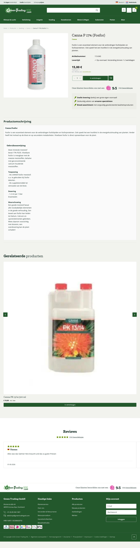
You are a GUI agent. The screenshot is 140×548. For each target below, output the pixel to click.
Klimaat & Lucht (10, 20)
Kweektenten (66, 20)
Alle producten (77, 511)
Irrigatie (40, 20)
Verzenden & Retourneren (47, 518)
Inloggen (121, 526)
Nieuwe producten (78, 514)
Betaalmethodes (44, 529)
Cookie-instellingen (100, 543)
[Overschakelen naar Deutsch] (120, 2)
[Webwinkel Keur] (104, 88)
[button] (110, 78)
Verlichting (26, 20)
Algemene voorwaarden (39, 543)
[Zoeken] (97, 10)
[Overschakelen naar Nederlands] (131, 2)
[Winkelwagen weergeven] (134, 10)
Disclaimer (67, 543)
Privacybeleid (77, 543)
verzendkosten (87, 72)
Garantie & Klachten (45, 526)
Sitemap (112, 543)
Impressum (88, 543)
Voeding (52, 20)
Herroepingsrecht (55, 543)
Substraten (99, 20)
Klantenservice (43, 511)
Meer (123, 20)
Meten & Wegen (83, 20)
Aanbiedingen (77, 518)
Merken (74, 522)
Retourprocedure (44, 522)
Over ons (41, 514)
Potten (112, 20)
